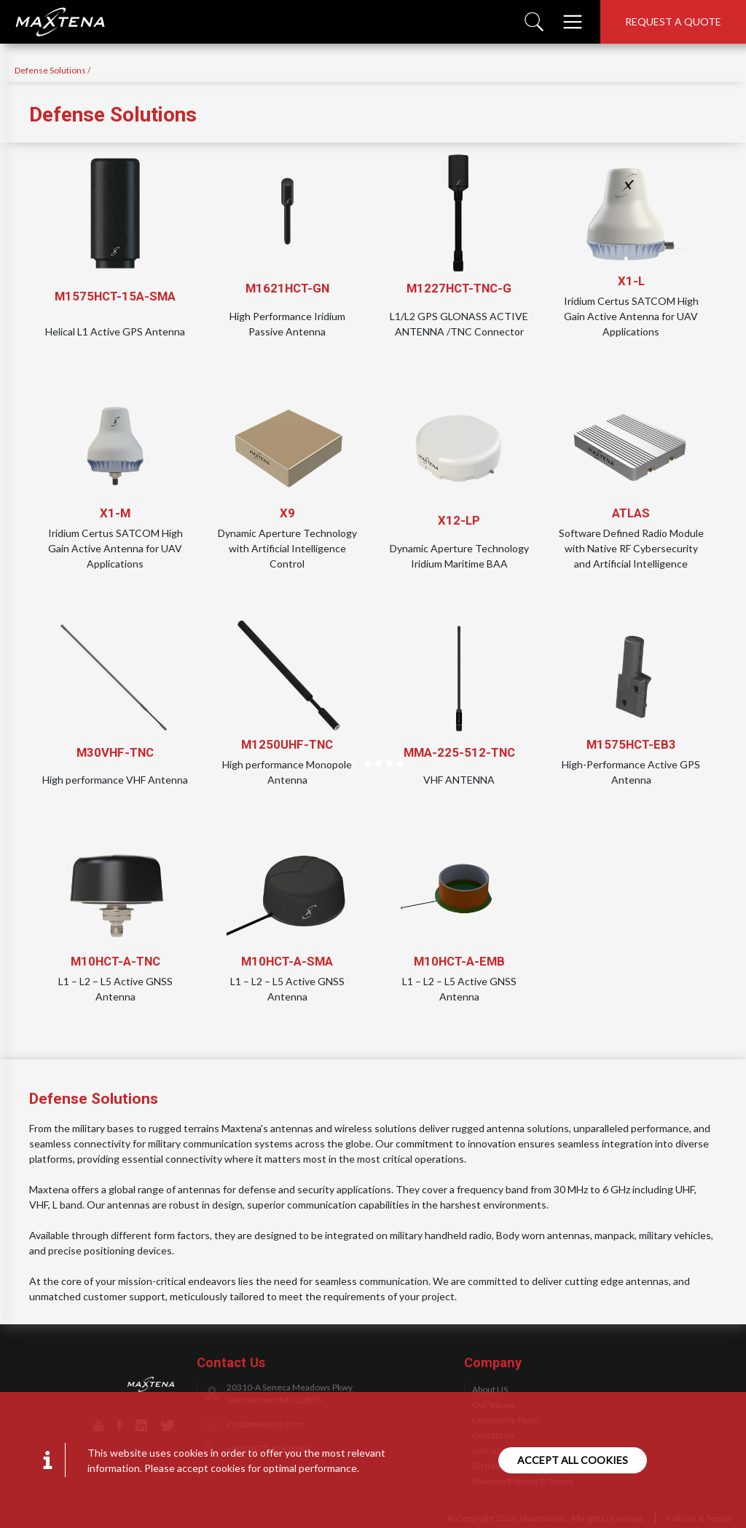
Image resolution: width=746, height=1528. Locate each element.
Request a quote (673, 21)
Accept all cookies (572, 1460)
